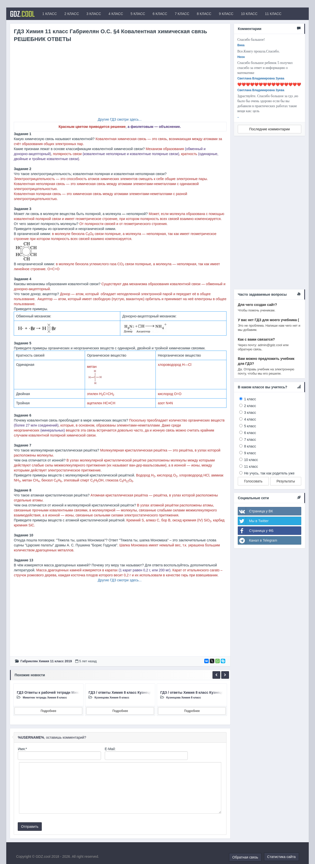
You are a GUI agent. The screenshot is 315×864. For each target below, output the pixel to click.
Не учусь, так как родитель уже (269, 473)
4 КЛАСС (115, 14)
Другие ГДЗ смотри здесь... (120, 119)
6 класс (250, 433)
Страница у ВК (255, 511)
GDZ (22, 13)
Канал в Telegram (257, 540)
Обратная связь (245, 857)
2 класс (250, 406)
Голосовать (253, 481)
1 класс (250, 399)
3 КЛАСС (93, 14)
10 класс (251, 460)
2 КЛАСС (71, 14)
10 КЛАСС (249, 14)
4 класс (250, 419)
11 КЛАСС (273, 14)
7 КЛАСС (182, 14)
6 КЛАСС (160, 14)
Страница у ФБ (256, 531)
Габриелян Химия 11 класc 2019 (46, 661)
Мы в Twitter (253, 521)
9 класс (250, 453)
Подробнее (48, 711)
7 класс (250, 439)
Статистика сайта (281, 857)
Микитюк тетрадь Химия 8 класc (45, 697)
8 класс (250, 446)
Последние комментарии (269, 129)
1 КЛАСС (49, 14)
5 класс (250, 426)
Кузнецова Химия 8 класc (111, 697)
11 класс (251, 466)
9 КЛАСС (226, 14)
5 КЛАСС (137, 14)
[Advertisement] (120, 82)
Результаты (285, 481)
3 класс (250, 413)
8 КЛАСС (204, 14)
